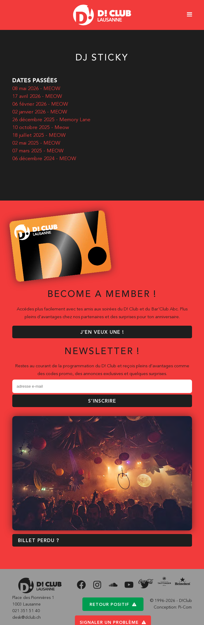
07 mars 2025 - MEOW (38, 151)
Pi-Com (185, 607)
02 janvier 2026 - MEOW (39, 112)
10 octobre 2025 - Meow (40, 127)
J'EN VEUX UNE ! (102, 332)
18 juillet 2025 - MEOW (39, 135)
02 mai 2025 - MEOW (36, 143)
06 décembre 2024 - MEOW (44, 158)
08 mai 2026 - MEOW (36, 88)
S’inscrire (102, 401)
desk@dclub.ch (26, 617)
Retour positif (113, 604)
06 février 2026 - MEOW (40, 104)
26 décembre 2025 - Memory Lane (51, 119)
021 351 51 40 (26, 611)
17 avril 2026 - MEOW (37, 96)
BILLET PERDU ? (38, 540)
